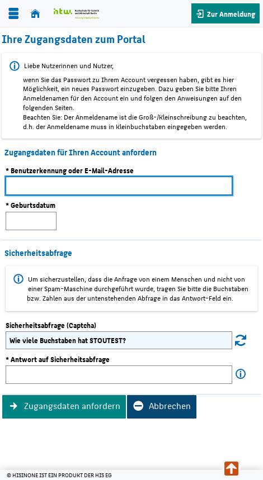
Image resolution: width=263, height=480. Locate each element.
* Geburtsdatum (30, 205)
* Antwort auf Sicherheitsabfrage (58, 359)
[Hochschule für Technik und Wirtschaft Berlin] (76, 13)
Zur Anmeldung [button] (230, 14)
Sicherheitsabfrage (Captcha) (51, 325)
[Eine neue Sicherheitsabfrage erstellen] (240, 340)
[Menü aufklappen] (13, 14)
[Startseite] (35, 13)
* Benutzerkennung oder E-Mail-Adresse (70, 170)
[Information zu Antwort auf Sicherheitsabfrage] (240, 374)
